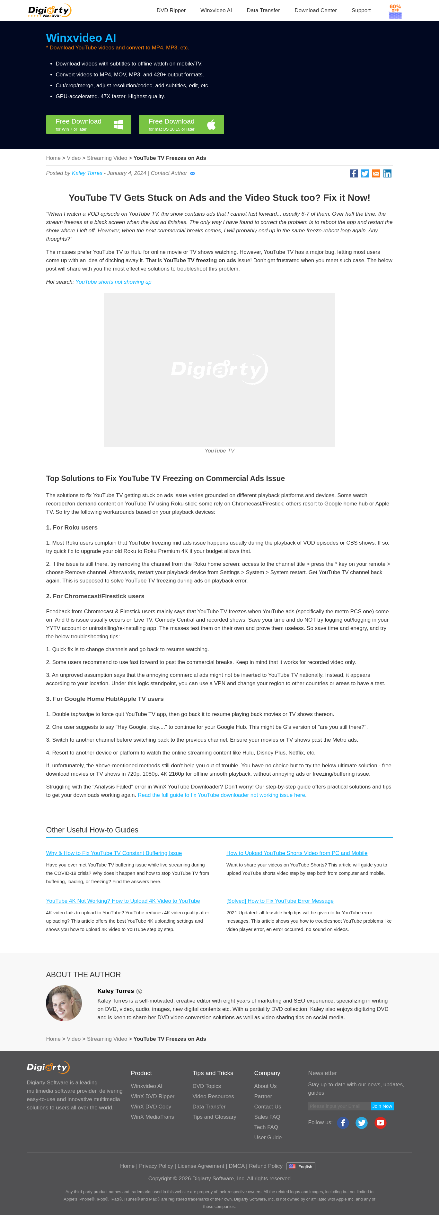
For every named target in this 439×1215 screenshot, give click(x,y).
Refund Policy (266, 1166)
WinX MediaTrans (152, 1117)
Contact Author (173, 173)
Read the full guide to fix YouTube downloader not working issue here (221, 795)
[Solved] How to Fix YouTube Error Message (280, 901)
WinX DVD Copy (151, 1107)
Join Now (382, 1106)
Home (53, 158)
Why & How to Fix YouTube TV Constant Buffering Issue (114, 853)
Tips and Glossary (214, 1117)
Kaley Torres (87, 173)
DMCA (236, 1166)
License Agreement (201, 1166)
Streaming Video (107, 158)
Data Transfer (263, 10)
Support (361, 10)
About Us (265, 1086)
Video (74, 158)
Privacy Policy (156, 1166)
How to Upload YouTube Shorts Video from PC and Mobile (296, 853)
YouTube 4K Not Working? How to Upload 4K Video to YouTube (123, 901)
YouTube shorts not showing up (113, 282)
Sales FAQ (267, 1117)
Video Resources (213, 1096)
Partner (263, 1096)
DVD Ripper (171, 10)
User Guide (268, 1137)
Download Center (316, 10)
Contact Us (267, 1107)
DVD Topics (207, 1086)
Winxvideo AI (216, 10)
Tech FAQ (266, 1127)
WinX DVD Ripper (153, 1096)
